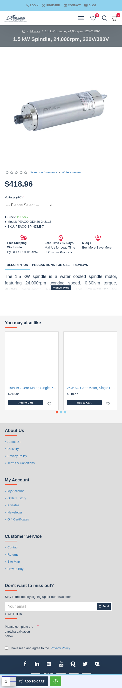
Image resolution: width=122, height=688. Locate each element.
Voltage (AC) (14, 197)
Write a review (71, 172)
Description (17, 265)
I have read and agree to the (38, 648)
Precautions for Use (51, 265)
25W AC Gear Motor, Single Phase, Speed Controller (91, 388)
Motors (35, 31)
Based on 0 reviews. (44, 172)
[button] (57, 412)
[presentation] (72, 631)
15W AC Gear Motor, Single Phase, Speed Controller (32, 388)
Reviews (81, 265)
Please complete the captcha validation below (19, 631)
